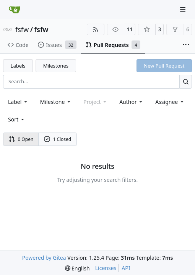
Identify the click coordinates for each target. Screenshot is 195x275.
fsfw (22, 29)
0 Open (21, 139)
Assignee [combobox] (170, 101)
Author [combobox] (131, 101)
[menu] (16, 119)
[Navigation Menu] (183, 9)
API (126, 268)
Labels (18, 65)
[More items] (186, 45)
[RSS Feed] (95, 29)
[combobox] (18, 102)
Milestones (55, 65)
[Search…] (185, 81)
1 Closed (58, 139)
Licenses (106, 268)
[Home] (14, 9)
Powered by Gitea (44, 257)
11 (130, 29)
